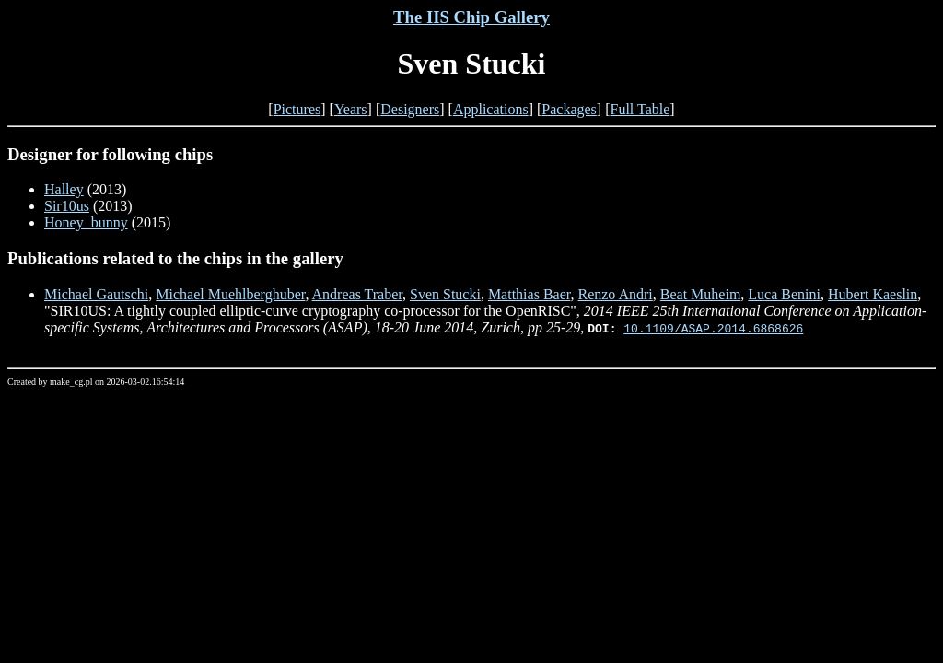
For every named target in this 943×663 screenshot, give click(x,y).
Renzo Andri (614, 294)
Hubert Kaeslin (872, 294)
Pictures (297, 109)
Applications (491, 109)
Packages (569, 109)
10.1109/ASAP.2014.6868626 (713, 328)
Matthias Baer (529, 294)
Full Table (640, 109)
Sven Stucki (445, 294)
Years (350, 109)
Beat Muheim (700, 294)
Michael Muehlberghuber (230, 294)
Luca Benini (784, 294)
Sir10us (66, 206)
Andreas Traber (357, 294)
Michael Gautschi (96, 294)
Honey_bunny (86, 222)
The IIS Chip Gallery (471, 17)
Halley (64, 189)
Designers (409, 109)
